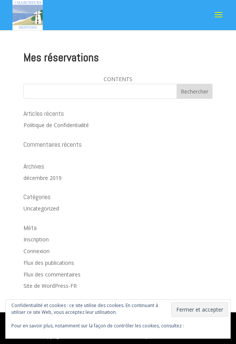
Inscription (36, 239)
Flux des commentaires (52, 274)
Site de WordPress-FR (50, 285)
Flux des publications (48, 262)
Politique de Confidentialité (56, 125)
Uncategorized (41, 208)
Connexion (36, 251)
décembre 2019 (42, 177)
